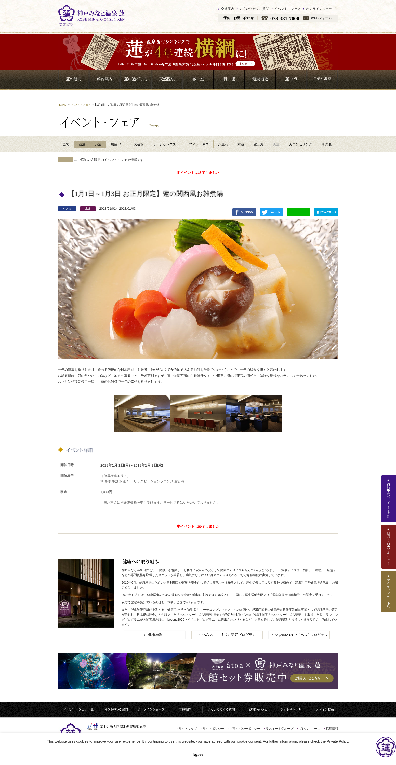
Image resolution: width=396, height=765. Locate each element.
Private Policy (337, 741)
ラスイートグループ (278, 728)
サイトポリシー (212, 728)
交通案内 (227, 9)
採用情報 (330, 728)
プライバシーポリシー (243, 728)
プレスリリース (308, 728)
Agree (198, 754)
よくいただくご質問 (254, 9)
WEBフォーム (321, 18)
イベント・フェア (287, 9)
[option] (142, 413)
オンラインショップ (321, 9)
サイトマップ (186, 728)
